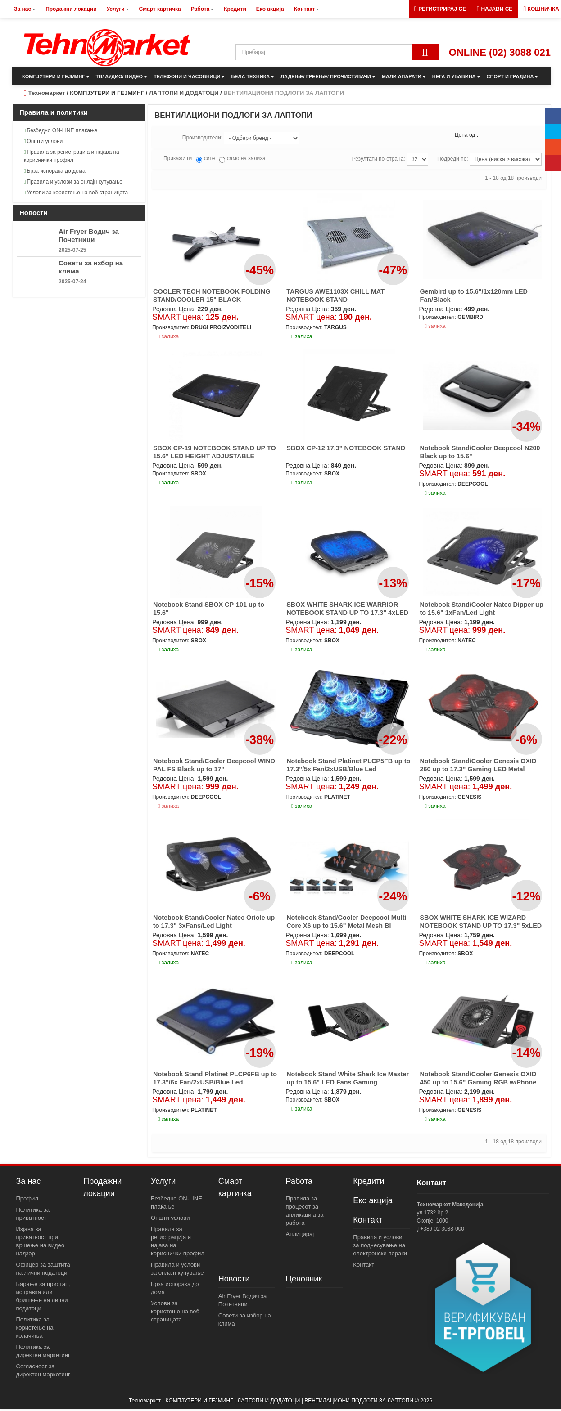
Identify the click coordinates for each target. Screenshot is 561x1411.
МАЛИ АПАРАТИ (404, 76)
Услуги (163, 1181)
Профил (27, 1198)
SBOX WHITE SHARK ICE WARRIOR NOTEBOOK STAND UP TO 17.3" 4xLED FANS (347, 612)
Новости (234, 1278)
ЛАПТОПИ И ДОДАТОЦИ (183, 93)
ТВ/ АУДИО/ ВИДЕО (122, 76)
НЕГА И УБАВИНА (456, 76)
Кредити (368, 1181)
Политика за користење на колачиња (35, 1327)
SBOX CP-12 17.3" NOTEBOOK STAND (345, 448)
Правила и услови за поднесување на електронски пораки (380, 1245)
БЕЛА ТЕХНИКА (252, 76)
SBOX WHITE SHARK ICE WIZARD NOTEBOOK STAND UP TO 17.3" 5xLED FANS (481, 925)
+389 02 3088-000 (441, 1229)
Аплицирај (300, 1234)
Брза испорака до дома (55, 171)
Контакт (367, 1219)
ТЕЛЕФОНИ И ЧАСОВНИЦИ (189, 76)
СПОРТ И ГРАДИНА (512, 76)
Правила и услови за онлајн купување (73, 182)
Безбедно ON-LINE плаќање (60, 130)
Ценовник (304, 1278)
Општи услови (43, 141)
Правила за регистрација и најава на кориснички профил (71, 156)
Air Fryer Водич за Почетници (89, 235)
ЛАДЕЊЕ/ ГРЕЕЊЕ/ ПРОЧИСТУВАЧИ (327, 76)
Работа (299, 1181)
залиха (168, 336)
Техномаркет (46, 93)
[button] (494, 9)
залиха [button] (301, 336)
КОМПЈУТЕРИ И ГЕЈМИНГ (56, 76)
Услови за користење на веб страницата (76, 192)
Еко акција (372, 1200)
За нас (28, 1181)
